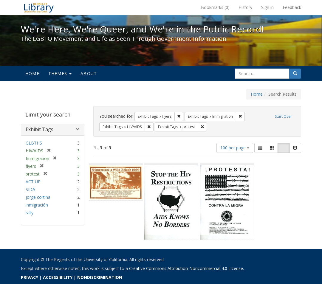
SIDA (30, 189)
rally (29, 212)
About (88, 73)
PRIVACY (29, 277)
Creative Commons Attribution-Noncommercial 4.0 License (186, 268)
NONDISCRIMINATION (99, 277)
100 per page (234, 147)
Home (32, 73)
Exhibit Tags (39, 129)
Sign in (267, 7)
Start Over (283, 116)
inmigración (37, 205)
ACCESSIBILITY (57, 277)
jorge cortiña (38, 197)
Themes (60, 73)
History (245, 7)
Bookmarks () (215, 7)
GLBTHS (34, 143)
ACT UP (33, 181)
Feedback (292, 7)
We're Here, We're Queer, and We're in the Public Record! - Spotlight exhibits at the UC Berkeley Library (38, 7)
